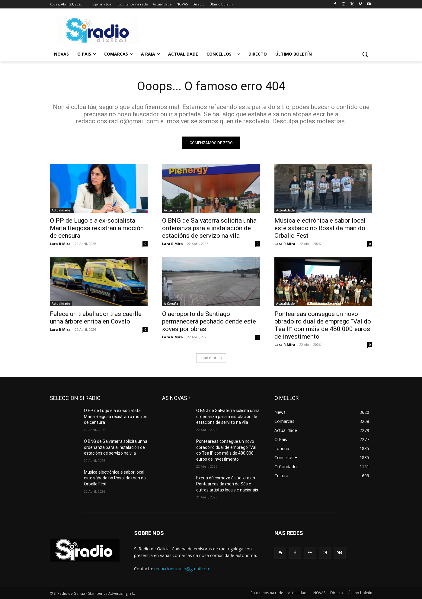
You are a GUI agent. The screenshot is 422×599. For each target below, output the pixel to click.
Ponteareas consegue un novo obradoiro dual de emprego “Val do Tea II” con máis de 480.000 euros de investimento (322, 325)
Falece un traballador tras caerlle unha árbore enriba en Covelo (96, 317)
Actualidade (61, 210)
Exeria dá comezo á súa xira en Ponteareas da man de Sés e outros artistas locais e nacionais (227, 483)
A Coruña (171, 303)
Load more (211, 357)
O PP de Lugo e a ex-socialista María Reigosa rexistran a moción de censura (97, 228)
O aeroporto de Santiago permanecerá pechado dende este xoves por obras (209, 321)
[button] (365, 54)
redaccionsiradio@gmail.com (182, 569)
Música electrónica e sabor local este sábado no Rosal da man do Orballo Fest (320, 228)
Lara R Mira (60, 243)
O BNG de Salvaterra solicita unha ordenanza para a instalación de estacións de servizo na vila (209, 228)
